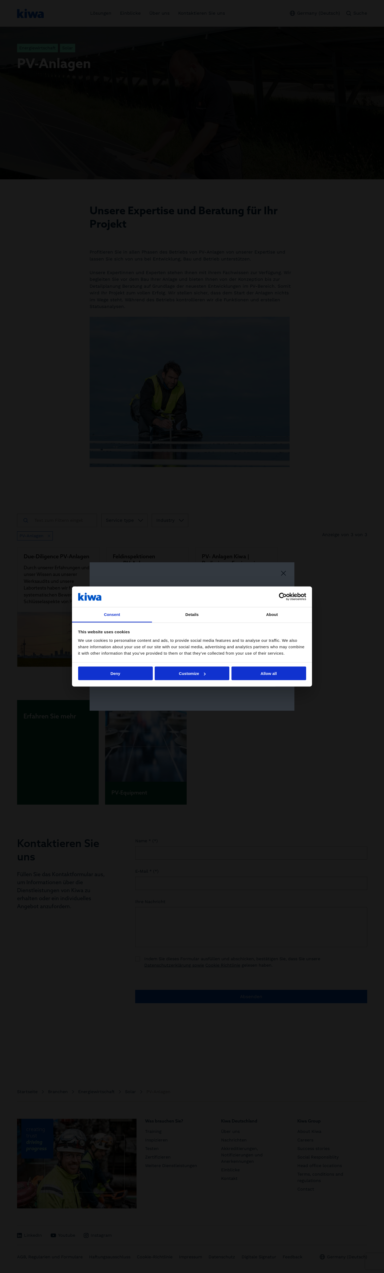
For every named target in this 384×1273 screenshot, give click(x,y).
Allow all (269, 673)
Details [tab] (192, 614)
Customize (192, 673)
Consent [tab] (112, 614)
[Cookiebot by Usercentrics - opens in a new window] (282, 597)
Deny (115, 673)
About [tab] (272, 614)
